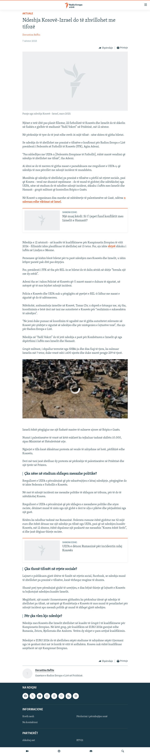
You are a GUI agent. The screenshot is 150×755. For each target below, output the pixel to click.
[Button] (106, 48)
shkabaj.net (28, 740)
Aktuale (27, 13)
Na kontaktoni (30, 722)
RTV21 (79, 740)
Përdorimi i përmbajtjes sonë (91, 716)
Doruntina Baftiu (31, 35)
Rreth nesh (28, 716)
